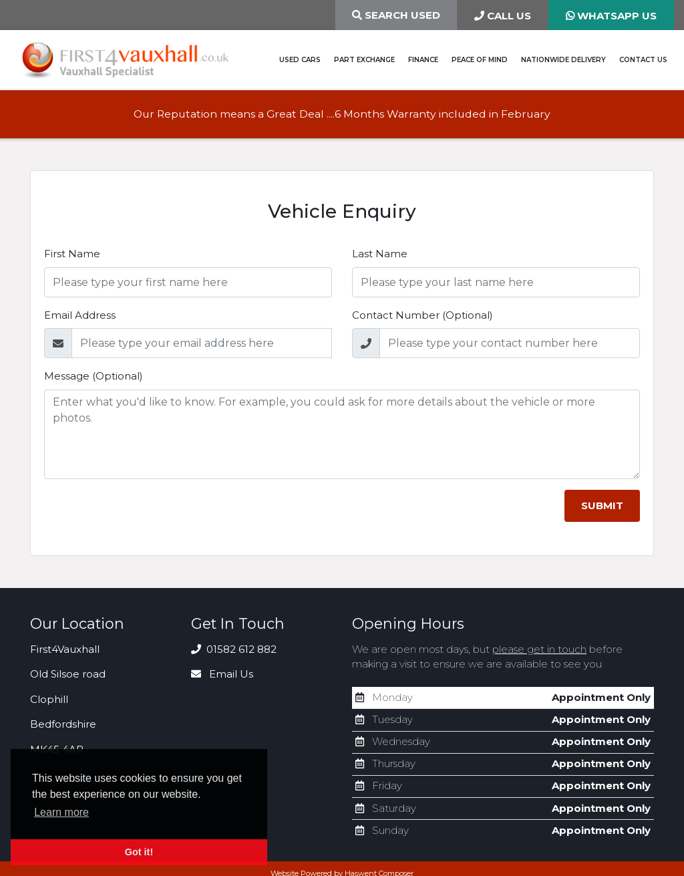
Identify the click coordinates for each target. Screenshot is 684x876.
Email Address (80, 315)
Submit (602, 505)
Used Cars (300, 59)
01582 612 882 (234, 649)
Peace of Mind (480, 59)
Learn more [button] (61, 812)
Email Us (222, 674)
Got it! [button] (139, 852)
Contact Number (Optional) (422, 315)
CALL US (502, 15)
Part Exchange (364, 59)
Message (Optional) (93, 376)
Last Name (379, 253)
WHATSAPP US (611, 15)
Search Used (396, 15)
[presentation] (145, 516)
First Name (72, 253)
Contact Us (643, 59)
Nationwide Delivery (563, 59)
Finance (423, 59)
